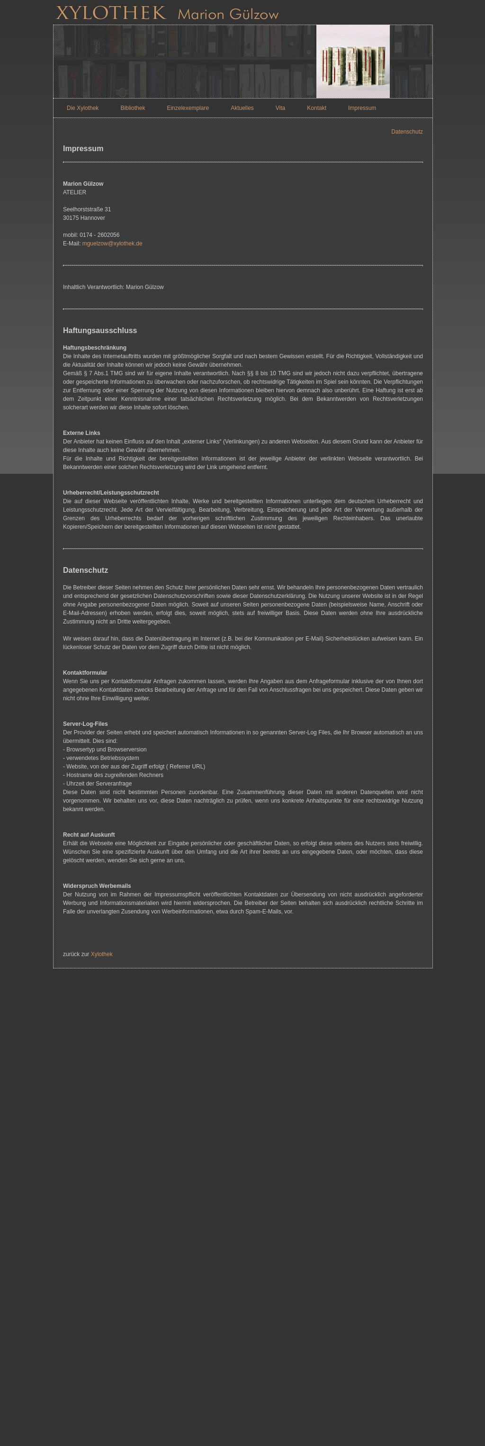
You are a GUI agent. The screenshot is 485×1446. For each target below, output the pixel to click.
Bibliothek (132, 108)
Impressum (362, 108)
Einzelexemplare (188, 108)
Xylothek (102, 954)
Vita (280, 108)
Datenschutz (407, 131)
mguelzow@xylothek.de (112, 243)
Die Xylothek (83, 108)
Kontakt (316, 108)
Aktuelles (242, 108)
